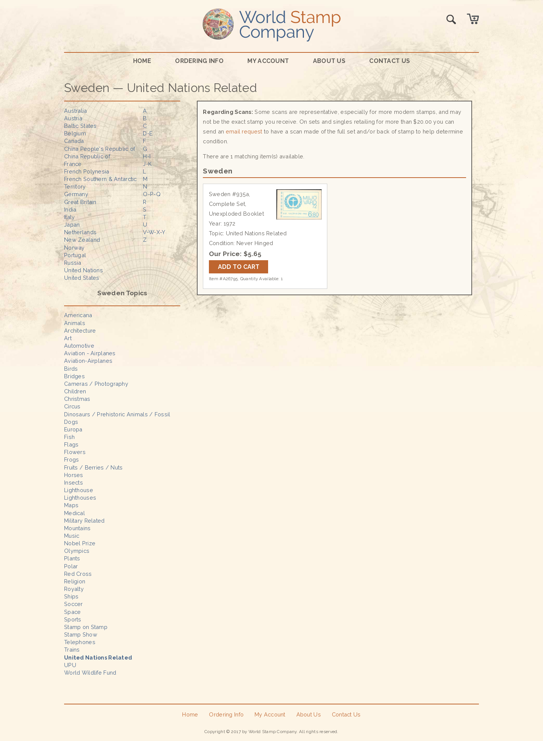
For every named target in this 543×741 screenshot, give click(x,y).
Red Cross (78, 574)
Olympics (76, 551)
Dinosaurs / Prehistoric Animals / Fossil (117, 414)
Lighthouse (78, 490)
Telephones (79, 642)
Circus (72, 406)
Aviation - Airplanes (90, 353)
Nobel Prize (79, 543)
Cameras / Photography (96, 383)
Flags (71, 444)
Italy (69, 217)
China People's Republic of (99, 149)
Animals (74, 323)
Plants (72, 558)
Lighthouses (80, 497)
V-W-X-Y (154, 232)
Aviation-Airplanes (88, 360)
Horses (73, 475)
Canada (74, 141)
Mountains (77, 528)
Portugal (75, 255)
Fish (69, 437)
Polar (71, 566)
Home (142, 60)
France (73, 164)
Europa (73, 429)
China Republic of (87, 156)
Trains (72, 649)
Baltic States (80, 126)
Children (75, 391)
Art (68, 338)
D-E (147, 133)
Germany (76, 194)
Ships (71, 596)
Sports (72, 619)
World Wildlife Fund (90, 672)
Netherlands (80, 232)
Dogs (71, 422)
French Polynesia (86, 171)
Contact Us (389, 60)
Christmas (77, 399)
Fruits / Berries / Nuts (93, 467)
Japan (72, 224)
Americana (78, 315)
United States (82, 278)
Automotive (79, 345)
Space (72, 612)
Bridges (74, 376)
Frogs (71, 459)
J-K (147, 164)
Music (71, 535)
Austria (73, 118)
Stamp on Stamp (85, 627)
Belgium (75, 133)
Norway (74, 247)
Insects (73, 482)
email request (244, 131)
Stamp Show (80, 634)
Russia (72, 262)
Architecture (80, 330)
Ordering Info (199, 60)
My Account (268, 60)
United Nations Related (98, 657)
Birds (71, 368)
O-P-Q (151, 194)
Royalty (74, 589)
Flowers (75, 452)
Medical (74, 513)
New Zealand (82, 239)
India (70, 209)
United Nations (83, 270)
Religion (74, 581)
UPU (70, 665)
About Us (329, 60)
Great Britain (80, 202)
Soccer (73, 604)
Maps (71, 505)
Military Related (84, 520)
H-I (146, 156)
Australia (75, 110)
